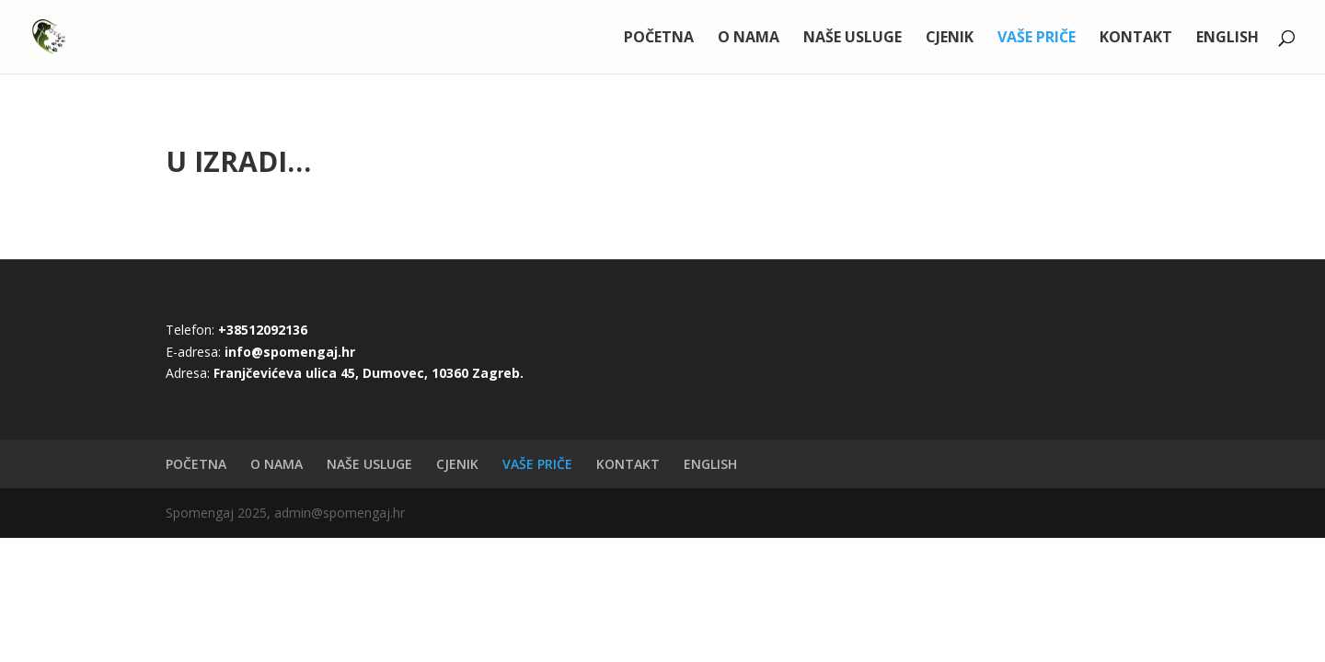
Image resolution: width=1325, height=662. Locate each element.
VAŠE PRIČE (1036, 38)
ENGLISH (1227, 38)
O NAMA (748, 38)
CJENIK (950, 38)
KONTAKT (1136, 38)
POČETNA (659, 38)
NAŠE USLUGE (852, 38)
